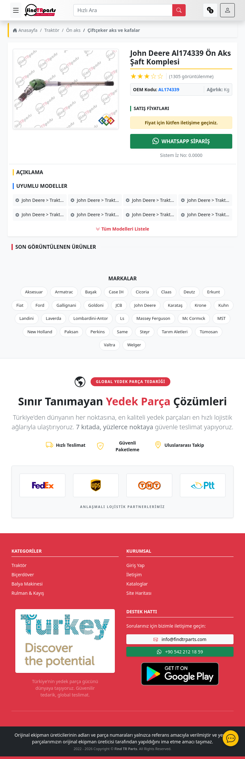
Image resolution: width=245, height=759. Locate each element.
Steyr (145, 332)
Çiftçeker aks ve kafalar (113, 30)
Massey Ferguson (153, 318)
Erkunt (213, 292)
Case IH (116, 292)
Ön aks (73, 30)
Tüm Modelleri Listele (122, 229)
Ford (39, 305)
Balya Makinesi (27, 584)
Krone (200, 305)
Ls (122, 318)
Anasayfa (25, 30)
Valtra (109, 345)
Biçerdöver (22, 574)
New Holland (39, 332)
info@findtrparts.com (179, 639)
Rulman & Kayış (27, 593)
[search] (179, 10)
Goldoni (96, 305)
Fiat (19, 305)
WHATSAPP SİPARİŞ (181, 141)
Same (122, 332)
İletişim (134, 574)
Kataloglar (137, 584)
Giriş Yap (135, 565)
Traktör (51, 30)
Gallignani (66, 305)
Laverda (53, 318)
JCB (119, 305)
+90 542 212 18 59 (180, 652)
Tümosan (209, 332)
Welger (134, 345)
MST (221, 318)
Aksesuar (34, 292)
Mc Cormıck (193, 318)
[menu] (15, 10)
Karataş (175, 305)
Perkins (97, 332)
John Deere (145, 305)
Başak (91, 292)
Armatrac (64, 292)
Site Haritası (139, 593)
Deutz (189, 292)
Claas (166, 292)
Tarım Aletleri (175, 332)
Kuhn (224, 305)
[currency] (210, 10)
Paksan (71, 332)
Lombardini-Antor (90, 318)
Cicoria (142, 292)
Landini (26, 318)
